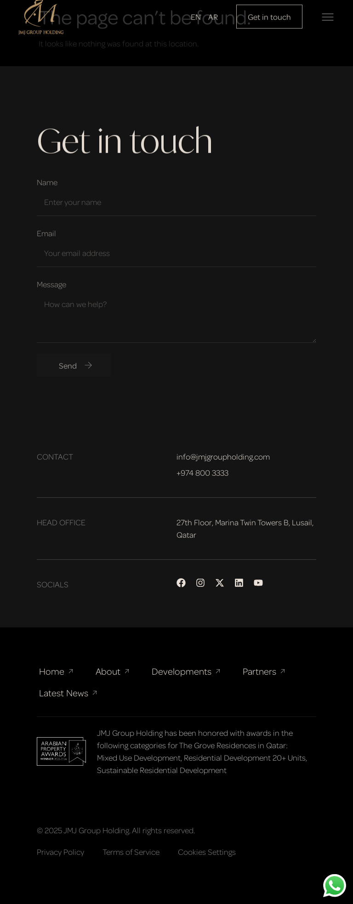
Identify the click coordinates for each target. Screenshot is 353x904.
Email (46, 233)
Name (47, 182)
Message (51, 284)
